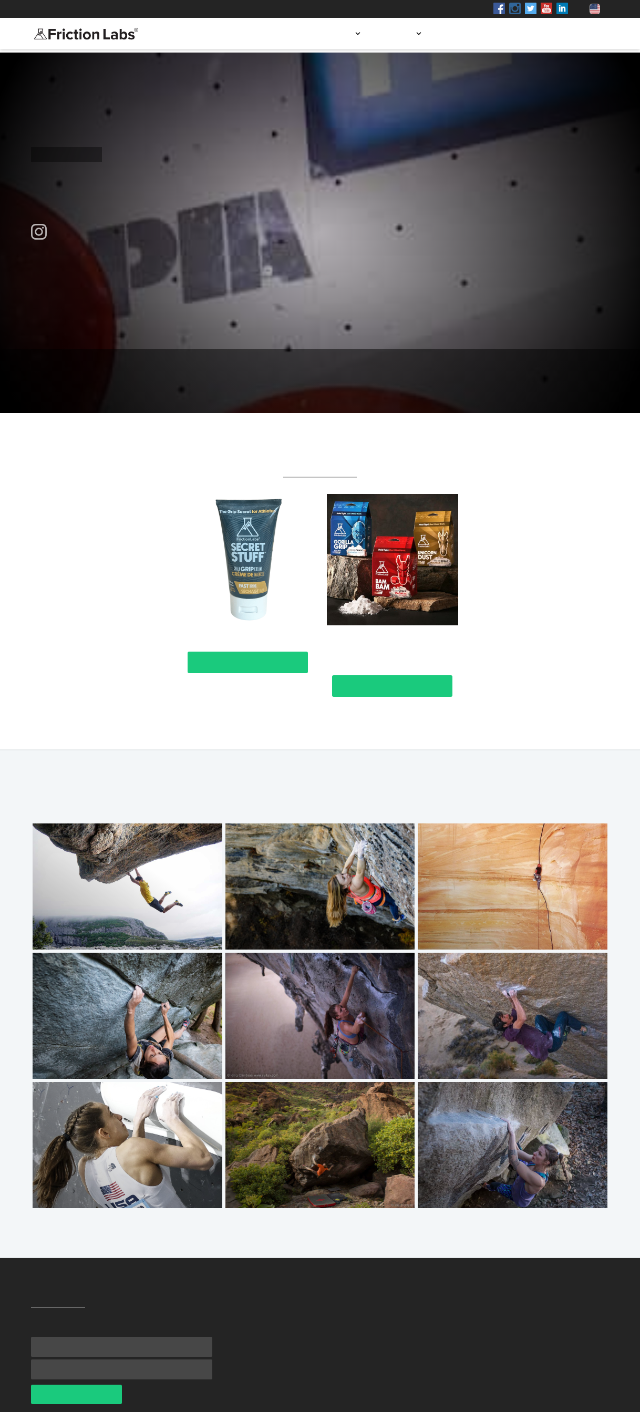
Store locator (471, 33)
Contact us (578, 33)
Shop (127, 9)
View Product (247, 662)
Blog (527, 33)
